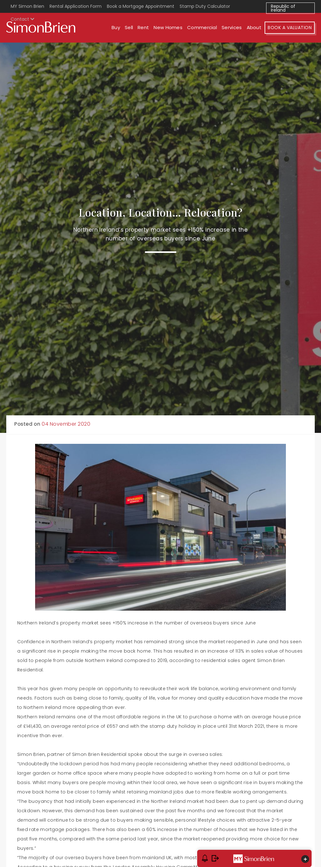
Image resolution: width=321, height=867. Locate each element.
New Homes (168, 27)
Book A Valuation (290, 27)
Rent (143, 27)
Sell (129, 27)
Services (232, 27)
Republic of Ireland (283, 8)
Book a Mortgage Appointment (140, 6)
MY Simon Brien (27, 6)
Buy (116, 27)
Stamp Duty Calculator (205, 6)
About (254, 27)
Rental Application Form (76, 6)
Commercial (202, 27)
